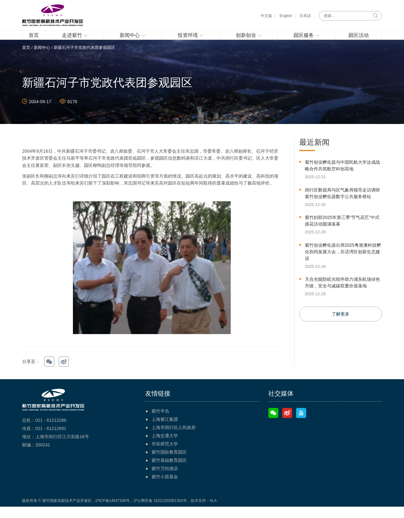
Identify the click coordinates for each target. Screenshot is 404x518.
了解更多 (340, 325)
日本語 (305, 16)
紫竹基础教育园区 (169, 471)
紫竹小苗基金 (165, 488)
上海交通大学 (165, 447)
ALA (213, 512)
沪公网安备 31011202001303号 (160, 512)
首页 (26, 58)
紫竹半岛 (160, 422)
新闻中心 (42, 58)
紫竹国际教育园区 (169, 463)
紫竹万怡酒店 (165, 479)
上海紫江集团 (165, 430)
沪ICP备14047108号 (112, 512)
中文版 (266, 16)
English (286, 16)
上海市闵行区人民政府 (174, 438)
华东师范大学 (165, 455)
